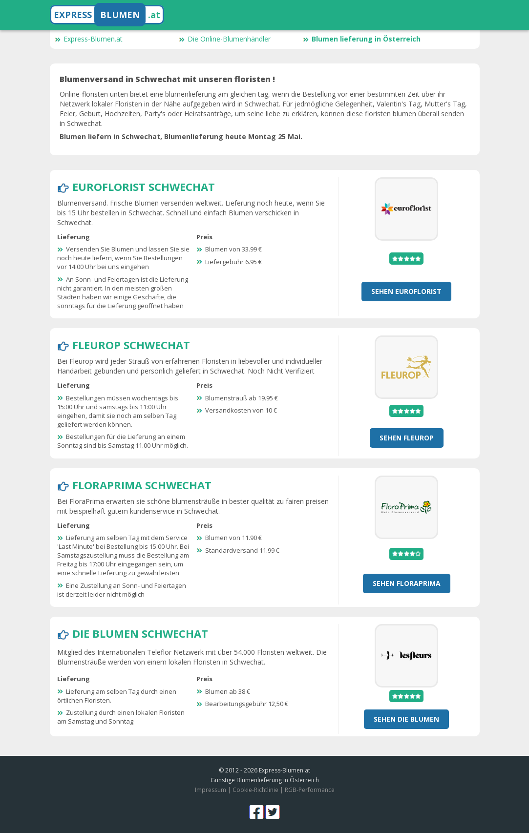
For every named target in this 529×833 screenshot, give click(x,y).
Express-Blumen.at (89, 38)
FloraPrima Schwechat (142, 485)
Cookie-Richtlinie (255, 790)
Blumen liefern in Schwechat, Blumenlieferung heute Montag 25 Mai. (181, 136)
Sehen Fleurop (407, 437)
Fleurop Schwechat (131, 344)
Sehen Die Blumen (406, 719)
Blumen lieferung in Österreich (362, 38)
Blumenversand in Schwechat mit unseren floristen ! (167, 79)
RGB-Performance (310, 790)
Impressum (210, 790)
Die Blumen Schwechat (140, 633)
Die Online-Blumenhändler (225, 38)
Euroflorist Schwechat (143, 186)
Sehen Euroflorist (406, 291)
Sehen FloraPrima (407, 583)
